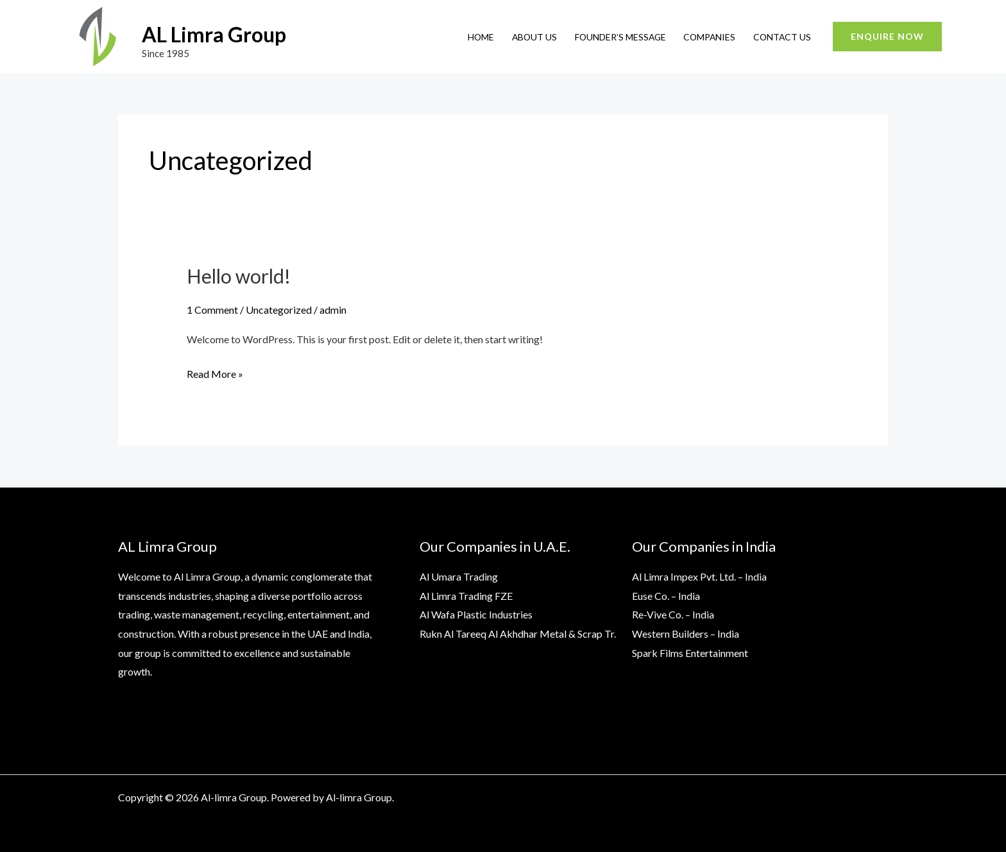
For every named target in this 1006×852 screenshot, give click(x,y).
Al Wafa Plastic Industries (476, 614)
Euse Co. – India (666, 596)
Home (481, 36)
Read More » (215, 372)
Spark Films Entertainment (690, 653)
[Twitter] (795, 799)
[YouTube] (768, 799)
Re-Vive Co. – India (673, 614)
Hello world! (239, 275)
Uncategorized (279, 309)
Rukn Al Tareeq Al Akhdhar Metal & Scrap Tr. (518, 633)
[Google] (851, 799)
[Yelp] (878, 799)
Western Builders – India (685, 633)
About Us (534, 36)
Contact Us (782, 36)
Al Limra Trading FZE (466, 596)
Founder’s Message (620, 36)
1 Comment (212, 309)
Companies (709, 36)
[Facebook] (740, 799)
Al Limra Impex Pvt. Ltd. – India (699, 576)
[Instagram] (823, 799)
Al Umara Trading (459, 576)
